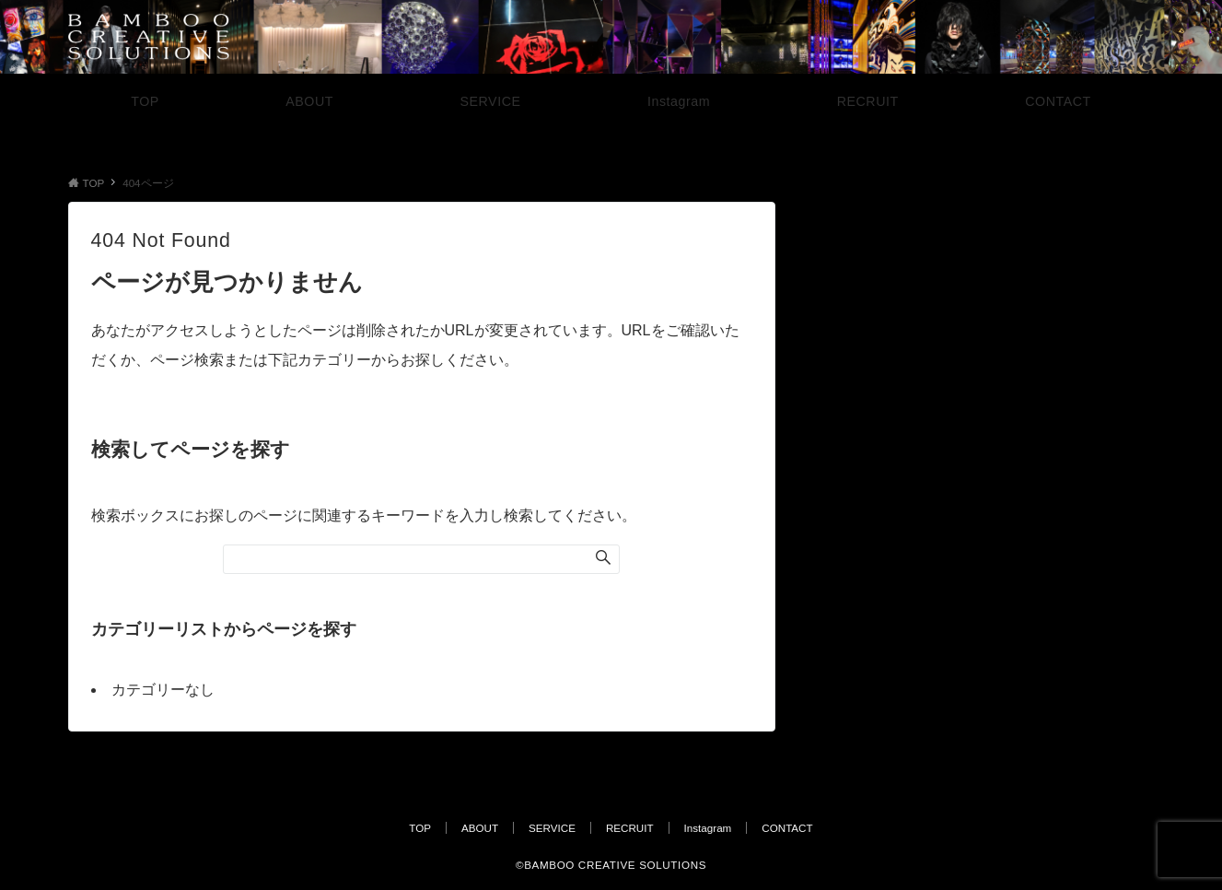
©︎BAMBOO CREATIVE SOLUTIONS (611, 865)
